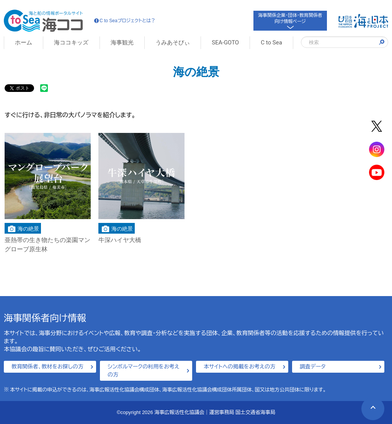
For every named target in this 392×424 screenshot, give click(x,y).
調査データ (313, 366)
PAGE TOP (368, 404)
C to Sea (271, 42)
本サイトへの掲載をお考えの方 (239, 366)
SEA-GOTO (225, 42)
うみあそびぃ (172, 42)
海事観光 (122, 42)
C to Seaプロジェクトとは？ (124, 20)
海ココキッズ (71, 42)
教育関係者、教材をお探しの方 (47, 366)
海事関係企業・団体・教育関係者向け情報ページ (290, 20)
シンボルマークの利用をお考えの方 (144, 370)
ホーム (23, 42)
